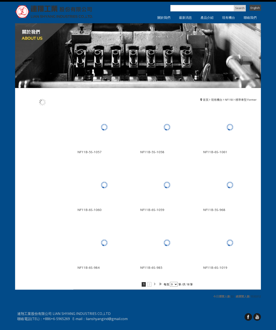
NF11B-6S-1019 (215, 267)
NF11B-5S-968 (214, 210)
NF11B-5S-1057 (89, 152)
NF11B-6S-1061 (215, 152)
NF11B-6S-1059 (152, 210)
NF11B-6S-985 (151, 267)
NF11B (229, 100)
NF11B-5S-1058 (152, 152)
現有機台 (216, 100)
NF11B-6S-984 (88, 267)
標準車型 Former (246, 100)
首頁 (206, 100)
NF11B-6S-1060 (89, 210)
